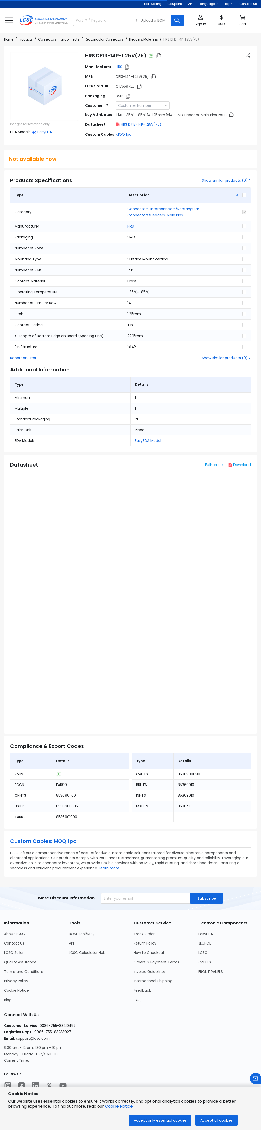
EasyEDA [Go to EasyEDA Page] (205, 933)
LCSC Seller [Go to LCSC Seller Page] (14, 952)
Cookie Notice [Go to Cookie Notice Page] (16, 990)
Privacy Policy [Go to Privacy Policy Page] (16, 980)
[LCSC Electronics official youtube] (63, 1085)
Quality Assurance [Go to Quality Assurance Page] (20, 962)
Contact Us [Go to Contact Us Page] (14, 943)
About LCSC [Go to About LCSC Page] (14, 933)
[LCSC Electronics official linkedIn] (35, 1085)
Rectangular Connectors (104, 39)
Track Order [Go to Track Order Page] (144, 933)
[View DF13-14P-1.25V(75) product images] (44, 86)
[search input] (100, 20)
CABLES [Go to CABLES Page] (204, 962)
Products (26, 39)
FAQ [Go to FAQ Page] (137, 999)
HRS (119, 66)
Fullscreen (214, 464)
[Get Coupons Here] (174, 4)
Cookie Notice (119, 1106)
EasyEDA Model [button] (148, 440)
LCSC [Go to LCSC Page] (202, 952)
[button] (9, 20)
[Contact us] (255, 1078)
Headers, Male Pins (143, 39)
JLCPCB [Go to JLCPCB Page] (204, 943)
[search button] (177, 20)
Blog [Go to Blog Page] (7, 999)
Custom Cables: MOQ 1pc (43, 841)
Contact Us (248, 4)
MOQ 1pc (124, 134)
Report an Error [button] (23, 358)
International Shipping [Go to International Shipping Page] (153, 980)
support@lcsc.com (33, 1038)
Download (239, 464)
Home (8, 39)
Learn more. (109, 868)
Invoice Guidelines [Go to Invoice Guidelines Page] (150, 971)
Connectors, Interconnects (58, 39)
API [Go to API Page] (71, 943)
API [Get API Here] (190, 4)
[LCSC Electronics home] (43, 20)
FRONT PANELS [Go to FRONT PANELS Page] (210, 971)
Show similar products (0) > (226, 180)
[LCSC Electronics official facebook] (21, 1085)
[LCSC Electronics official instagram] (8, 1085)
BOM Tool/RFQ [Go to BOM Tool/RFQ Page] (81, 933)
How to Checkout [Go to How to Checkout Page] (149, 952)
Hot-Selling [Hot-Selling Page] (152, 4)
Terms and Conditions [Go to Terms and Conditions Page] (24, 971)
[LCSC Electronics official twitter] (49, 1085)
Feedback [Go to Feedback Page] (142, 990)
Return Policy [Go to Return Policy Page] (145, 943)
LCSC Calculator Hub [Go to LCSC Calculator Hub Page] (87, 952)
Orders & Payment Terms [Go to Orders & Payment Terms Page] (156, 962)
